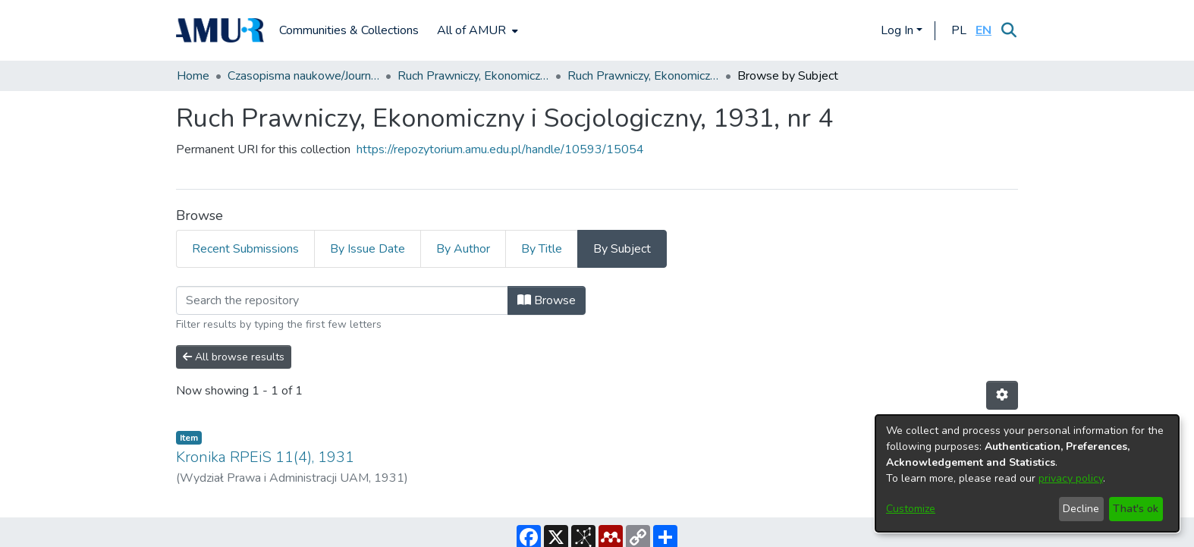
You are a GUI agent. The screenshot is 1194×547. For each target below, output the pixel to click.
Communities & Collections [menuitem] (349, 30)
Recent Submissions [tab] (245, 248)
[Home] (220, 30)
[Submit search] (1008, 30)
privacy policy (1070, 478)
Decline (1081, 508)
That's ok (1135, 508)
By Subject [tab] (622, 248)
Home (193, 76)
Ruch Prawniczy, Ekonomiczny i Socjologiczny (473, 76)
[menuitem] (476, 30)
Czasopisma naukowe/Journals (303, 76)
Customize (910, 508)
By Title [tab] (541, 248)
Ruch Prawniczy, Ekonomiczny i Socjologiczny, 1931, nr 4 (643, 76)
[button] (958, 30)
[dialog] (1027, 473)
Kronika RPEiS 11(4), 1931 (265, 457)
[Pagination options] (1002, 395)
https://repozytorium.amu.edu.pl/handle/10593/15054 (500, 149)
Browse (546, 300)
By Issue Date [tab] (367, 248)
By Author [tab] (463, 248)
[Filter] (342, 300)
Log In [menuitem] (897, 30)
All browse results (233, 357)
